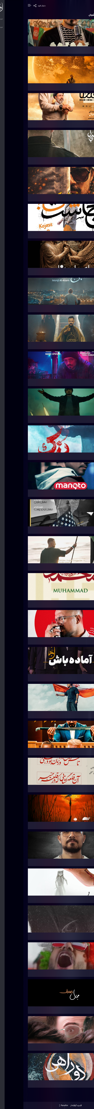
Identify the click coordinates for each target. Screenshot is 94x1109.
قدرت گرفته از (47, 1106)
